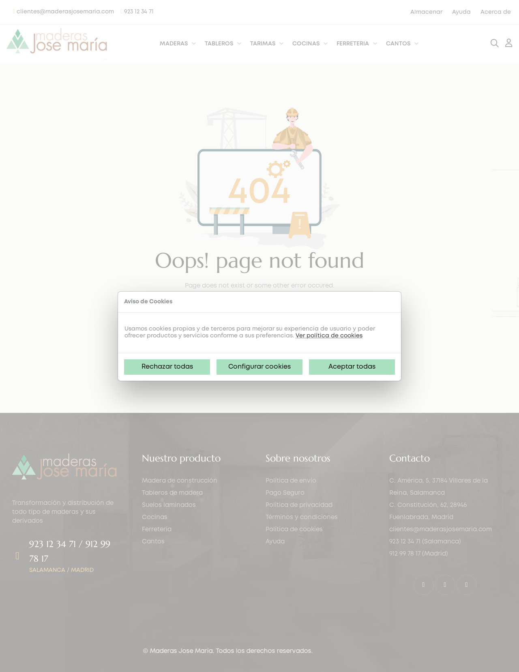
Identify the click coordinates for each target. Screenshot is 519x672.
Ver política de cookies (329, 335)
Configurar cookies (259, 367)
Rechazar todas (167, 367)
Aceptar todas (351, 367)
